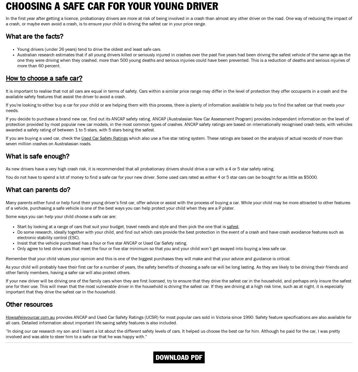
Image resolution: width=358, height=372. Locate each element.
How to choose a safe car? (44, 78)
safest (232, 226)
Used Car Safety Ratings (104, 138)
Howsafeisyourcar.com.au (30, 317)
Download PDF (179, 357)
